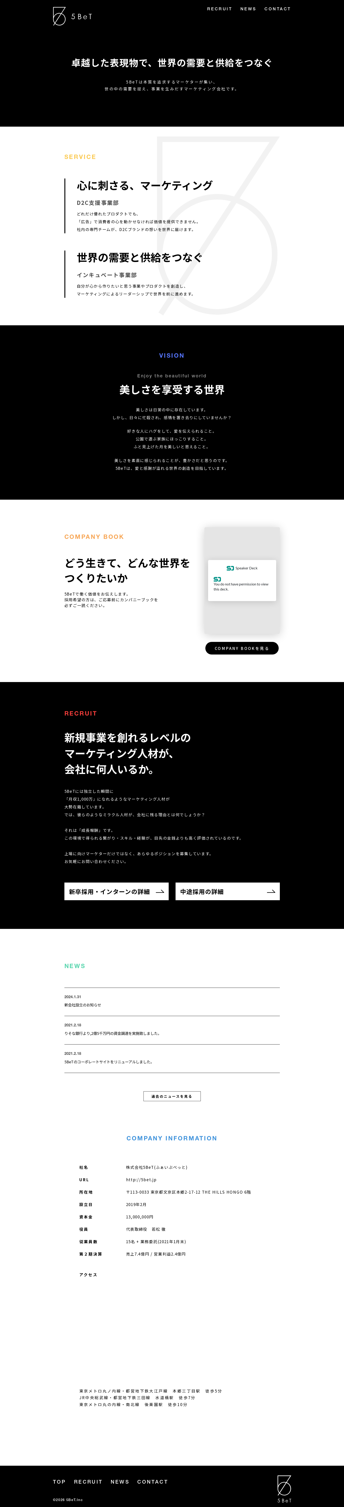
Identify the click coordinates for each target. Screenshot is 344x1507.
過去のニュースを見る (172, 1097)
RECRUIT (220, 9)
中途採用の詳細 (202, 891)
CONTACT (277, 9)
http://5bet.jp (141, 1181)
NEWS (248, 9)
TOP (59, 1482)
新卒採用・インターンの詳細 (109, 891)
